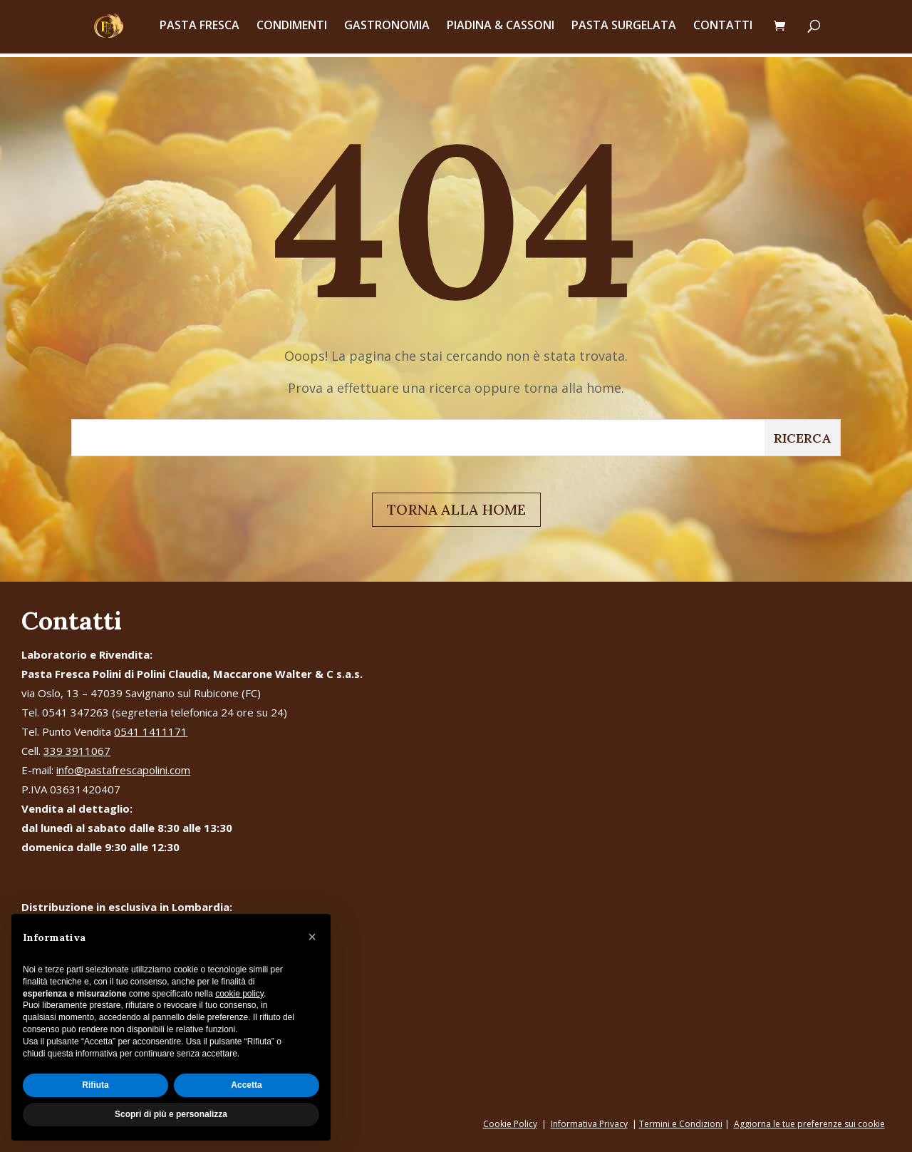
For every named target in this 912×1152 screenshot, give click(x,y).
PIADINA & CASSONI (500, 30)
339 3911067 (76, 751)
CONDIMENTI (291, 30)
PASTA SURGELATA (623, 30)
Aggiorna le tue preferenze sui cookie (809, 1124)
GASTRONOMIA (387, 30)
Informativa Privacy (589, 1124)
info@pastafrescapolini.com (123, 770)
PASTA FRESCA (199, 30)
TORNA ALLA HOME (456, 509)
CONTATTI (722, 30)
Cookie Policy (510, 1124)
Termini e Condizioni (680, 1124)
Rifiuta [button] (95, 1085)
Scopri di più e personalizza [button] (171, 1114)
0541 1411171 (150, 731)
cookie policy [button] (239, 994)
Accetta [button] (246, 1085)
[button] (312, 936)
